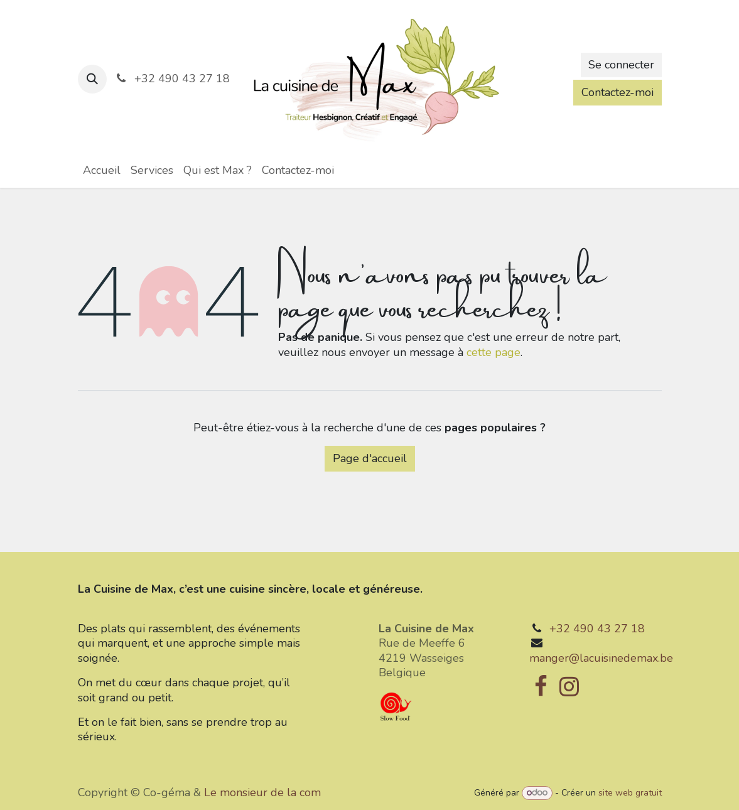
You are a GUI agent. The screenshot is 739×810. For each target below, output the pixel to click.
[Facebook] (541, 686)
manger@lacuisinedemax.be (601, 658)
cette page (494, 352)
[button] (92, 79)
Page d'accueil (370, 458)
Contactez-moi (617, 92)
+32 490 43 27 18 (597, 628)
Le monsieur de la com (262, 792)
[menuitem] (102, 170)
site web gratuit (630, 793)
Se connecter (621, 64)
